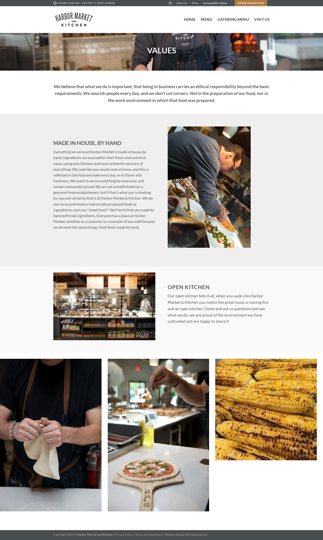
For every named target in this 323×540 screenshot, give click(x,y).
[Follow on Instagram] (170, 3)
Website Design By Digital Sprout (186, 534)
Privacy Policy (124, 534)
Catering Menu (233, 19)
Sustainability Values (215, 3)
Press (195, 3)
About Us (181, 3)
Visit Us (262, 19)
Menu (206, 19)
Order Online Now (251, 3)
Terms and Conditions (149, 534)
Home (189, 19)
